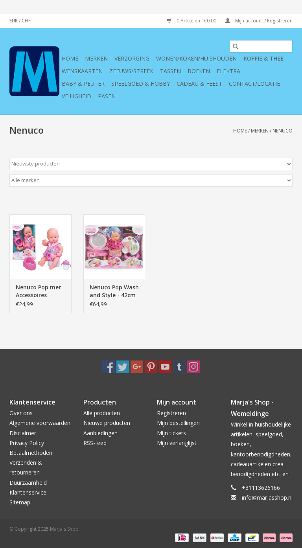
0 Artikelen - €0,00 (192, 20)
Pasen (107, 96)
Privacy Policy (26, 443)
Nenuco (283, 130)
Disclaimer (22, 433)
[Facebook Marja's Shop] (108, 366)
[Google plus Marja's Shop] (137, 366)
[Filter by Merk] (151, 180)
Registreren (171, 413)
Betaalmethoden (30, 452)
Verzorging (131, 58)
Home (70, 58)
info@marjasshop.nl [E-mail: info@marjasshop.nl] (267, 497)
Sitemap (19, 502)
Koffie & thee (263, 58)
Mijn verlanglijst (177, 443)
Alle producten (101, 413)
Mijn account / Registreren (259, 20)
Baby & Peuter (83, 83)
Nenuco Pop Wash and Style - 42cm (114, 291)
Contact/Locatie (254, 83)
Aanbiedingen (100, 433)
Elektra (228, 71)
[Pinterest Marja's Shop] (151, 366)
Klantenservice (27, 492)
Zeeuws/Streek (131, 71)
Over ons (21, 413)
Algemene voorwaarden (39, 423)
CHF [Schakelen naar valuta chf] (26, 20)
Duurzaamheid (28, 482)
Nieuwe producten (106, 423)
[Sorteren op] (151, 164)
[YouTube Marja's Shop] (165, 366)
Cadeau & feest (199, 83)
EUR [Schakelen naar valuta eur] (14, 20)
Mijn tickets (171, 433)
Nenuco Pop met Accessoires (38, 291)
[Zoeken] (261, 46)
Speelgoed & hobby (140, 83)
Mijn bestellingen (178, 423)
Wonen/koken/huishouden (196, 58)
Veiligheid (76, 96)
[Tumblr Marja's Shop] (179, 366)
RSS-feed (95, 443)
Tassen (170, 71)
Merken (96, 58)
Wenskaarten (82, 71)
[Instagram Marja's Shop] (193, 366)
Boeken (199, 71)
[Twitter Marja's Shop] (122, 366)
